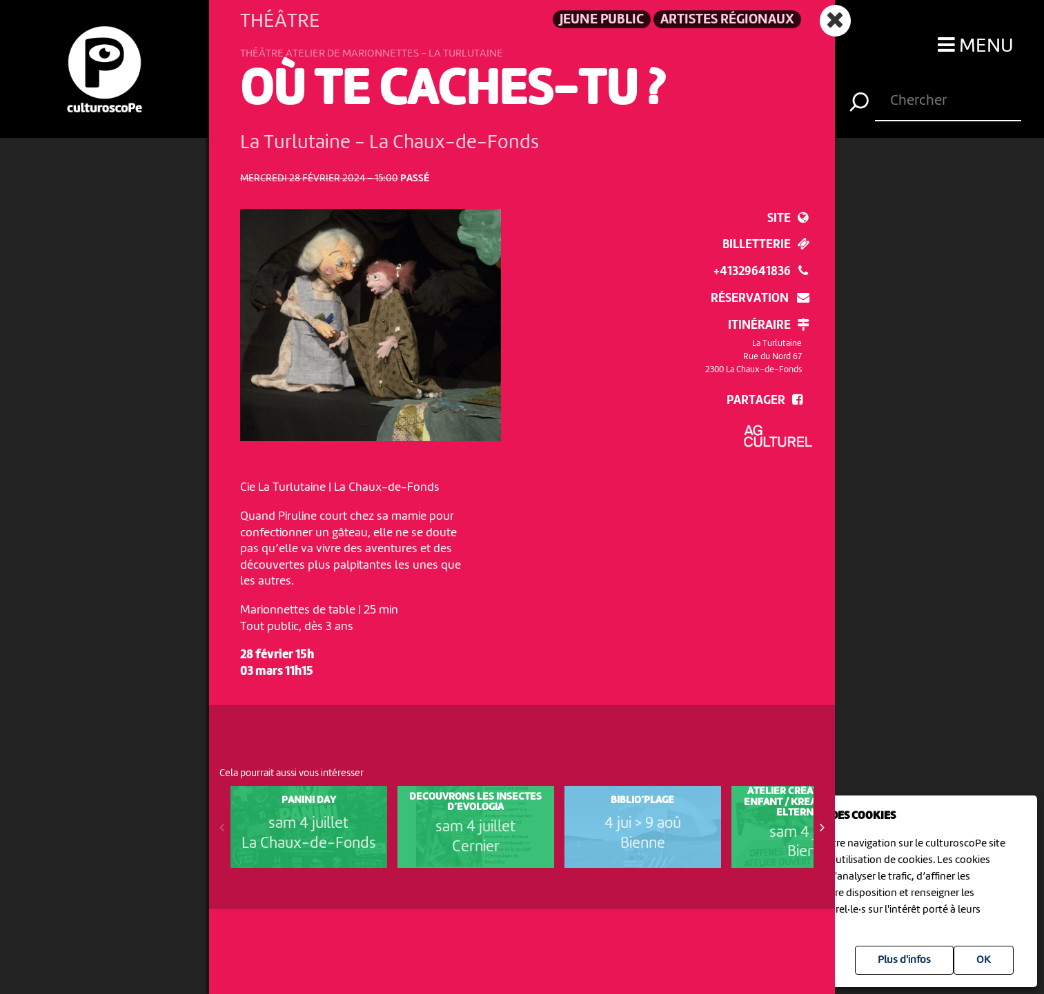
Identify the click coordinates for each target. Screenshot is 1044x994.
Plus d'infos (904, 960)
